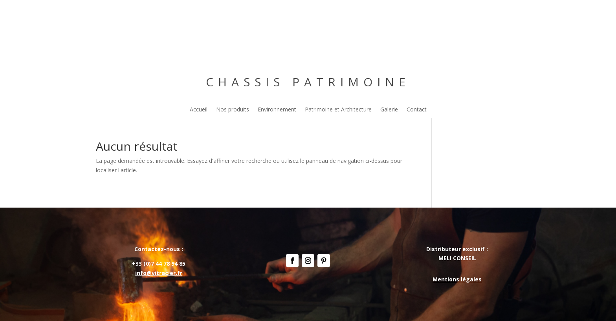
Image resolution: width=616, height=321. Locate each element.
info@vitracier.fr (158, 273)
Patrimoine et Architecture (338, 110)
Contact (417, 110)
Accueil (198, 110)
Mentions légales (457, 279)
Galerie (389, 110)
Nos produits (232, 110)
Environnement (277, 110)
